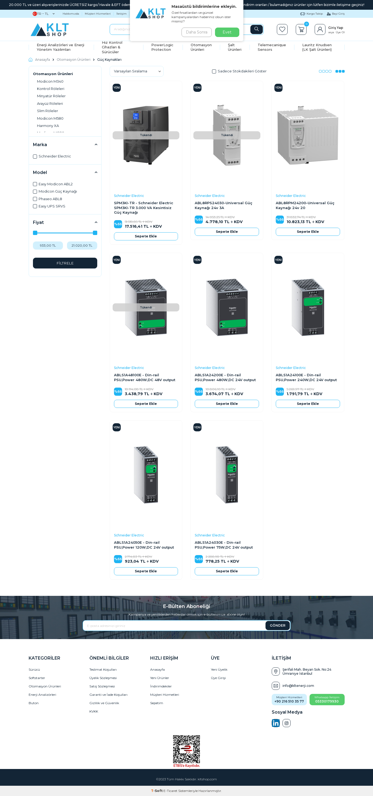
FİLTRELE (65, 263)
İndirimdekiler (161, 686)
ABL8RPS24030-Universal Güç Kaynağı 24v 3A (223, 205)
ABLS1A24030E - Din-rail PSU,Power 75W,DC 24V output (224, 544)
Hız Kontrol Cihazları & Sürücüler (112, 47)
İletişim (121, 13)
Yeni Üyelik (219, 669)
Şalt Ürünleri (234, 47)
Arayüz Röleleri (50, 103)
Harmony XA (48, 125)
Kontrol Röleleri (50, 88)
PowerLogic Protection (162, 47)
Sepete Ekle (146, 236)
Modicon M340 (50, 81)
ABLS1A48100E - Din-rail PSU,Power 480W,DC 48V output (144, 377)
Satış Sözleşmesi (102, 686)
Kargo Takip (311, 13)
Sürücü (34, 669)
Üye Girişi (218, 678)
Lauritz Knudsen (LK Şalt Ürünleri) (317, 47)
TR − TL (44, 14)
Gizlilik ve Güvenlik (104, 703)
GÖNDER (277, 625)
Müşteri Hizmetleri (98, 13)
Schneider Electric (52, 156)
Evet (227, 32)
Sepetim (156, 703)
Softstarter (37, 678)
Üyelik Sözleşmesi (103, 678)
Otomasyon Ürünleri (201, 47)
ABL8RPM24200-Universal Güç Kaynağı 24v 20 (305, 205)
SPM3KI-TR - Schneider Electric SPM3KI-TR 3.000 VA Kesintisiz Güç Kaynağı (143, 207)
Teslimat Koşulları (103, 669)
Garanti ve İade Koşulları (108, 695)
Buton (34, 703)
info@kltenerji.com (298, 686)
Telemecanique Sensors (272, 47)
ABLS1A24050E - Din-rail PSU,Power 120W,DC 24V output (144, 544)
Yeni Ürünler (159, 678)
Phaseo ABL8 (47, 199)
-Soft (157, 791)
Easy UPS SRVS (49, 206)
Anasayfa (39, 60)
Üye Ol (340, 32)
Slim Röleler (47, 111)
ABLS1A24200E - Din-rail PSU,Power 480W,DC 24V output (225, 377)
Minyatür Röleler (51, 96)
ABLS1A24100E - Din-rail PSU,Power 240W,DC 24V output (306, 377)
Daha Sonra (196, 32)
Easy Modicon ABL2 (53, 184)
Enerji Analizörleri (42, 695)
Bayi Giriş (336, 13)
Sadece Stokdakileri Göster (239, 71)
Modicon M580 (50, 118)
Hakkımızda (71, 13)
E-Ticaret (170, 791)
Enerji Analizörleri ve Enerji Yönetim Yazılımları (60, 47)
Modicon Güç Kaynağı (55, 191)
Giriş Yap (335, 28)
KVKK (93, 711)
